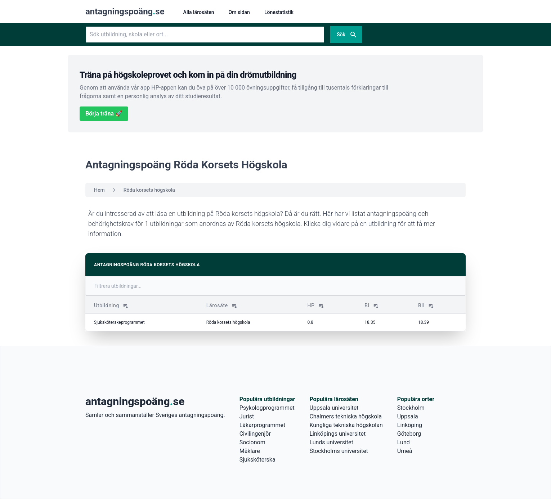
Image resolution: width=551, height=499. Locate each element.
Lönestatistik (279, 12)
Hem (99, 190)
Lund (403, 442)
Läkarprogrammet (262, 425)
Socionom (252, 442)
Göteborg (409, 433)
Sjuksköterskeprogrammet (119, 322)
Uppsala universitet (333, 407)
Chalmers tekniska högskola (345, 416)
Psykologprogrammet (267, 407)
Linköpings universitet (337, 433)
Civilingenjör (255, 433)
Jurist (246, 416)
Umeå (404, 451)
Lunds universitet (331, 442)
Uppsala (407, 416)
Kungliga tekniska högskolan (345, 425)
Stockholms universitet (338, 451)
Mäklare (249, 451)
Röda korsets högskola (149, 190)
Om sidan (239, 12)
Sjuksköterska (257, 459)
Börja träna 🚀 (103, 113)
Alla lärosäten (198, 12)
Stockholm (411, 407)
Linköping (409, 425)
